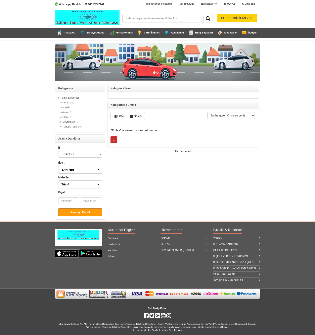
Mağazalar (230, 32)
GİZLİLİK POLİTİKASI (236, 250)
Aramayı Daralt (80, 212)
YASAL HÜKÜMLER (236, 274)
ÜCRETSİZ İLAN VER (236, 18)
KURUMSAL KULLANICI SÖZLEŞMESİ (236, 268)
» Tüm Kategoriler (68, 97)
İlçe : (61, 162)
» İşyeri (66, 107)
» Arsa (66, 112)
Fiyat (61, 192)
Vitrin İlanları (152, 32)
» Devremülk (70, 121)
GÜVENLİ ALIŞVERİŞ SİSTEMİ (184, 250)
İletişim (252, 32)
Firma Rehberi (124, 32)
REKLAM (184, 244)
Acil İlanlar (177, 32)
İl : (59, 147)
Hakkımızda (131, 244)
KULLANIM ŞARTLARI (236, 244)
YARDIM (236, 238)
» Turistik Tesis (71, 126)
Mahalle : (64, 177)
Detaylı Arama (95, 32)
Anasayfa (69, 32)
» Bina (66, 116)
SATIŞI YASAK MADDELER (236, 280)
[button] (80, 170)
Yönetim (131, 250)
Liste (119, 116)
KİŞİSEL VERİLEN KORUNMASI (236, 256)
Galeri (136, 116)
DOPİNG (184, 238)
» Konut (67, 102)
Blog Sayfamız (204, 32)
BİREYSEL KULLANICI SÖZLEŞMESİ (236, 262)
